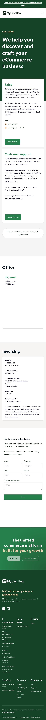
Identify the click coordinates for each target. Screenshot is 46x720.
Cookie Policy (35, 717)
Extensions (5, 647)
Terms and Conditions (9, 717)
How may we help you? (12, 480)
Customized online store (8, 685)
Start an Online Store (7, 627)
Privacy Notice (24, 717)
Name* (6, 461)
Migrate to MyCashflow (7, 633)
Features (5, 650)
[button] (42, 13)
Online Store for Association (7, 671)
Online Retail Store (8, 657)
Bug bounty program (20, 696)
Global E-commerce (5, 661)
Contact (19, 684)
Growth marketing (8, 690)
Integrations (6, 653)
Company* (27, 461)
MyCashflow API (36, 691)
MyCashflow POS (22, 626)
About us (20, 691)
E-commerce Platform (6, 639)
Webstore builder (8, 643)
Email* (6, 471)
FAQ (32, 684)
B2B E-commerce (8, 666)
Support (33, 688)
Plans (32, 623)
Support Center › (13, 217)
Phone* (26, 471)
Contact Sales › (12, 142)
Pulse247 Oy (21, 688)
